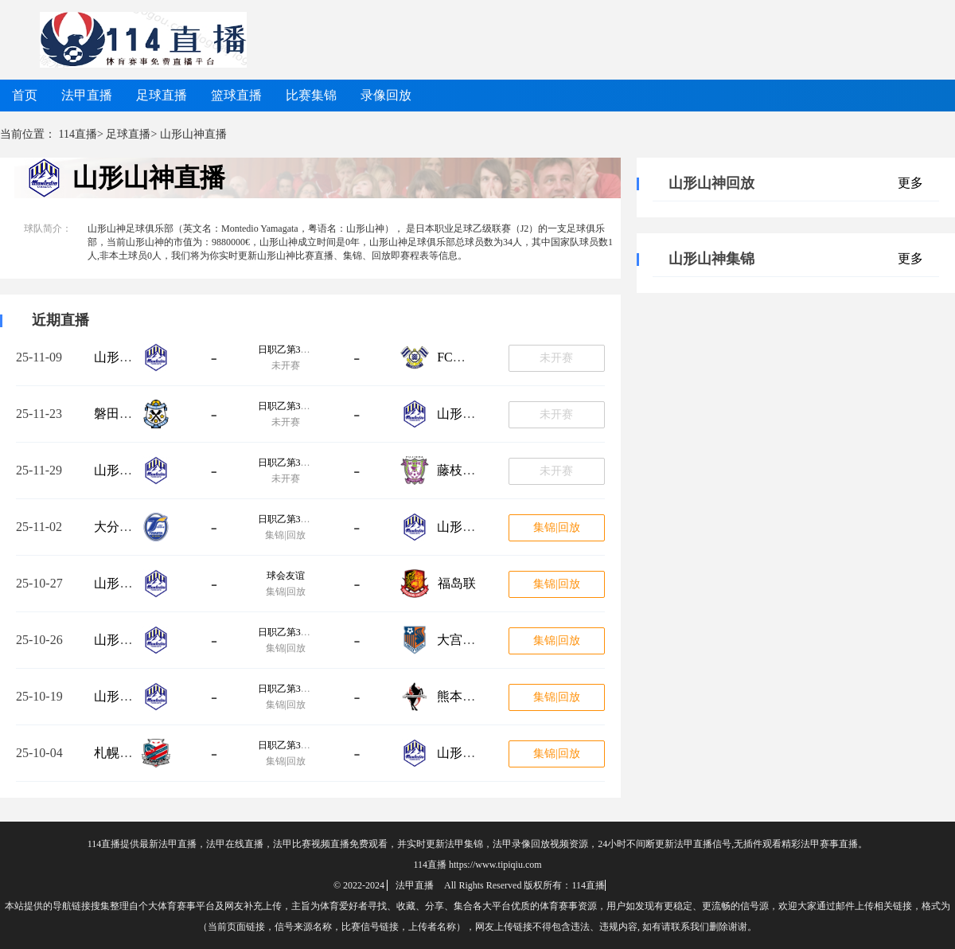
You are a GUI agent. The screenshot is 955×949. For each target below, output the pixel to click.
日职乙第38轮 (286, 462)
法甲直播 (86, 95)
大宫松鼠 (462, 639)
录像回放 (386, 95)
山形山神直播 (148, 177)
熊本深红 (462, 696)
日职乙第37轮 (286, 406)
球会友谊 (286, 575)
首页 (24, 95)
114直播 (78, 134)
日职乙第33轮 (286, 688)
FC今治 (457, 357)
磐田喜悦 (119, 413)
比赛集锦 (311, 95)
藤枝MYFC (467, 470)
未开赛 (556, 358)
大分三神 (119, 526)
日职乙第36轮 (286, 349)
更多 (910, 182)
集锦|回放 (556, 527)
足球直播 (161, 95)
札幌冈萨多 (126, 753)
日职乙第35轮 (286, 519)
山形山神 (119, 357)
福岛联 (457, 583)
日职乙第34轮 (286, 632)
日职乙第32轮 (286, 745)
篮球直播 (236, 95)
